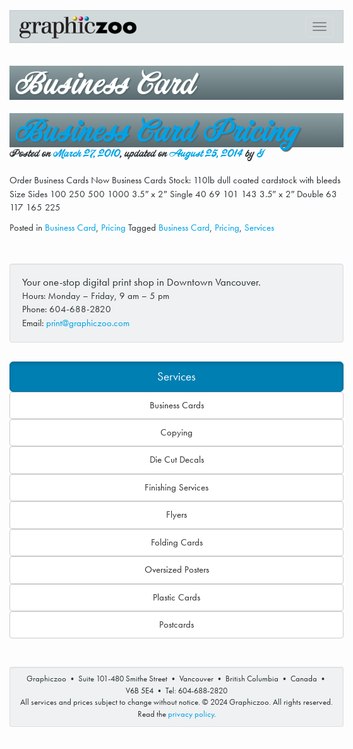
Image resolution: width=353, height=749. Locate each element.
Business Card (70, 227)
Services (259, 227)
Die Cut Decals (177, 459)
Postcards (176, 624)
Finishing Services (176, 487)
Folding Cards (177, 542)
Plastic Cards (176, 597)
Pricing (113, 227)
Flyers (176, 514)
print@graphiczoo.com (87, 323)
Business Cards (177, 405)
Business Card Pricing (156, 131)
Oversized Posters (177, 569)
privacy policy (191, 714)
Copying (176, 432)
